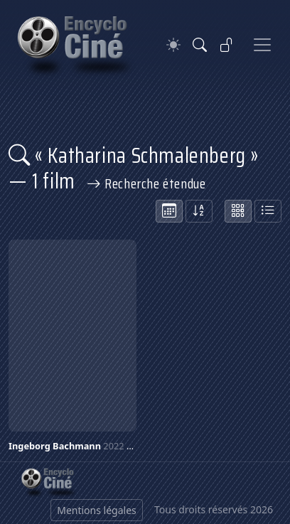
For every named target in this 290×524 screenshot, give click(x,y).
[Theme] (173, 45)
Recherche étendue (146, 183)
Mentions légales (96, 510)
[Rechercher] (199, 45)
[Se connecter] (226, 45)
